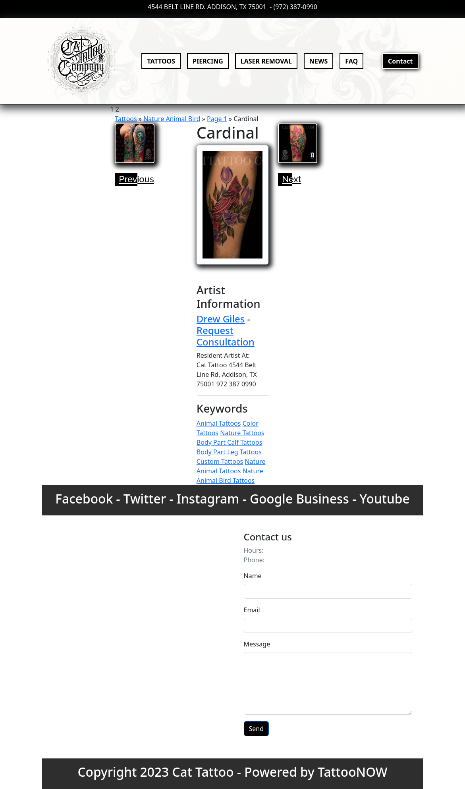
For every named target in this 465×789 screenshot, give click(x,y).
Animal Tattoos (219, 423)
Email (252, 610)
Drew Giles (221, 318)
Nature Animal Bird (171, 118)
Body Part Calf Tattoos (229, 442)
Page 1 (217, 118)
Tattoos (126, 118)
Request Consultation (226, 336)
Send (256, 728)
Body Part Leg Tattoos (229, 452)
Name (253, 575)
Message (257, 644)
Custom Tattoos (220, 461)
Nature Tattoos (242, 432)
